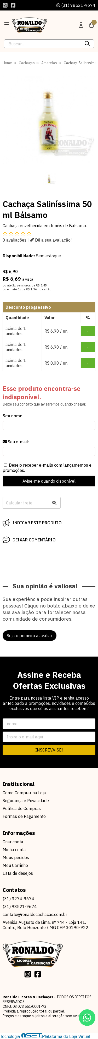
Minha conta (14, 849)
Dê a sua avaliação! (51, 240)
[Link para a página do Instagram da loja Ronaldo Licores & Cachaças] (5, 5)
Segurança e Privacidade (26, 800)
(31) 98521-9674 (75, 5)
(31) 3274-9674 (18, 898)
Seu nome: (13, 415)
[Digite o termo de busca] (42, 44)
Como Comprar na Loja (24, 792)
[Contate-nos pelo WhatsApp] (87, 1017)
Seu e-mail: (16, 441)
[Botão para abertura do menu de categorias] (6, 24)
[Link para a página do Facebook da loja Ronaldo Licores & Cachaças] (13, 5)
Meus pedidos (16, 857)
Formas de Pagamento (24, 816)
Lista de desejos (18, 873)
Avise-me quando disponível (49, 481)
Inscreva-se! (49, 750)
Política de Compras (22, 808)
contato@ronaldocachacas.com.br (35, 914)
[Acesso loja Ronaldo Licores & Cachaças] (81, 25)
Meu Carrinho (15, 865)
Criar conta (13, 841)
